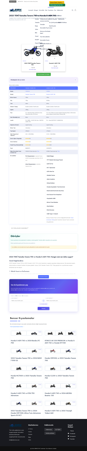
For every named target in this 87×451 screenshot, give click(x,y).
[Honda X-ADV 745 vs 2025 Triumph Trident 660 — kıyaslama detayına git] (60, 409)
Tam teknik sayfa (32, 69)
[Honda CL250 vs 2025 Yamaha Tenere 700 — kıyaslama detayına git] (60, 373)
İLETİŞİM (57, 429)
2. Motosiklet (49, 298)
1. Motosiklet (14, 298)
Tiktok (71, 431)
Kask (46, 10)
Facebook (71, 433)
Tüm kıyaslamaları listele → (17, 326)
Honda (30, 431)
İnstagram (72, 436)
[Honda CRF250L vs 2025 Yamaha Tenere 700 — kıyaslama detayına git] (60, 355)
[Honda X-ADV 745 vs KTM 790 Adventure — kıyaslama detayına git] (26, 391)
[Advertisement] (43, 32)
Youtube (71, 439)
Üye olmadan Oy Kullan (43, 74)
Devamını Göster (43, 277)
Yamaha (30, 434)
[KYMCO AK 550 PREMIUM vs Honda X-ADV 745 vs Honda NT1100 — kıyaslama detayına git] (60, 338)
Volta (29, 440)
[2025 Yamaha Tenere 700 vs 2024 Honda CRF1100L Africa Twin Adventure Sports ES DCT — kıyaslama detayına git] (26, 409)
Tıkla (38, 151)
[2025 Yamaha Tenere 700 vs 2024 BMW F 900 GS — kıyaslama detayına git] (26, 355)
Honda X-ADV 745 (50, 94)
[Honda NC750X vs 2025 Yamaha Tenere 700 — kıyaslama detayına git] (26, 373)
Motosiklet (41, 10)
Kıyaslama (50, 10)
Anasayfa (30, 10)
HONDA (48, 91)
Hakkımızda (60, 10)
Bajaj (29, 437)
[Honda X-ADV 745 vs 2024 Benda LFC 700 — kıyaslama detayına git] (26, 338)
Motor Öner (5, 361)
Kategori (36, 10)
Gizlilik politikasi (50, 433)
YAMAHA (27, 91)
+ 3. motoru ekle (43, 304)
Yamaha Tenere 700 (30, 94)
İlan (55, 10)
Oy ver (33, 67)
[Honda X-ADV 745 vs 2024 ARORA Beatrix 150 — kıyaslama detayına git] (60, 391)
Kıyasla (43, 308)
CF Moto (30, 429)
